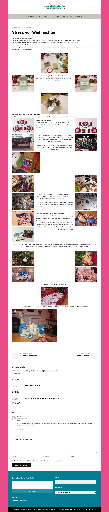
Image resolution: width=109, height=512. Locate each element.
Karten (14, 402)
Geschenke (15, 375)
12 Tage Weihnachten (17, 373)
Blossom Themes (61, 509)
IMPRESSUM (15, 497)
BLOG (38, 16)
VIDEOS (56, 16)
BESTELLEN (47, 16)
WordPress (77, 509)
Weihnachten (27, 27)
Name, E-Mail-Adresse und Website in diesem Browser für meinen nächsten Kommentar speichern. (38, 460)
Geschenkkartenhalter (32, 385)
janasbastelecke (25, 509)
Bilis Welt (19, 416)
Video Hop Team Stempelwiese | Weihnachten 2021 (42, 398)
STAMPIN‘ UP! (78, 16)
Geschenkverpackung (18, 377)
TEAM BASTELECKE (67, 16)
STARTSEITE (30, 16)
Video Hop (19, 402)
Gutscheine (15, 391)
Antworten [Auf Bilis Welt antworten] (22, 429)
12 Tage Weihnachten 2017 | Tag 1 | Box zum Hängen (42, 371)
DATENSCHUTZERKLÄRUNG (19, 500)
